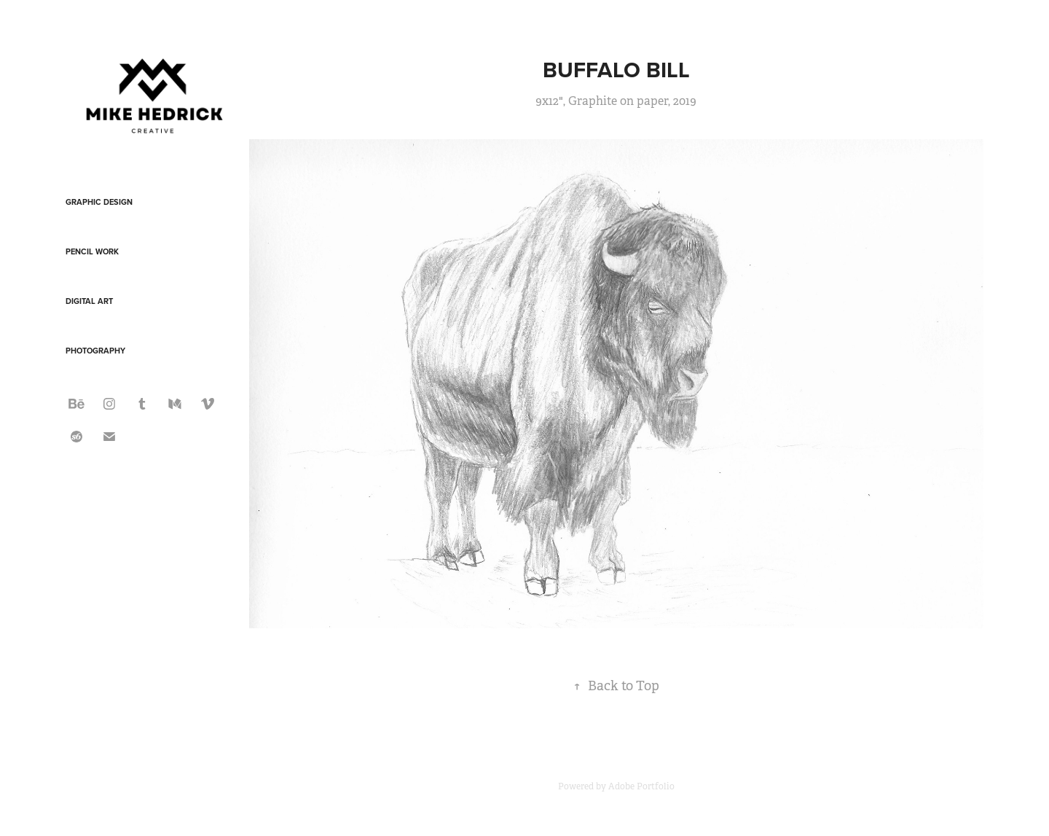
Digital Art (89, 301)
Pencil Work (92, 251)
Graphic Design (99, 202)
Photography (95, 350)
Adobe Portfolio (641, 786)
